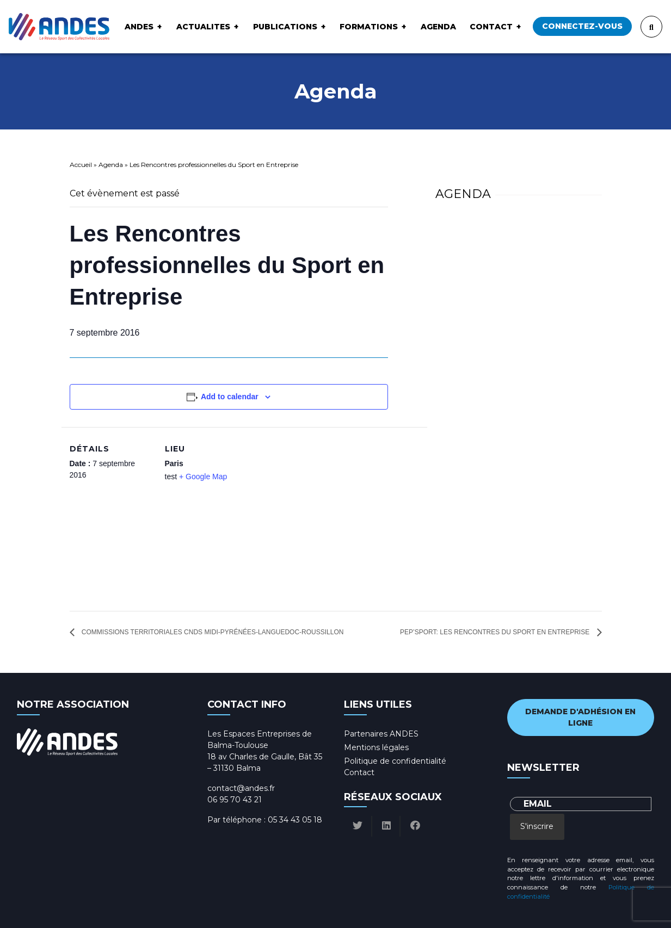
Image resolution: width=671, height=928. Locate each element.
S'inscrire (536, 826)
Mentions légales (376, 747)
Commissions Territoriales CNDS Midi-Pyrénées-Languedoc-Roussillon (212, 632)
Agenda (438, 27)
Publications (285, 27)
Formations (369, 27)
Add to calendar (229, 396)
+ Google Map (203, 476)
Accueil (81, 164)
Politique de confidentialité (395, 761)
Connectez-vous (582, 26)
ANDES (139, 27)
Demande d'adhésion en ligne (580, 717)
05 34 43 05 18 (295, 820)
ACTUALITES (203, 27)
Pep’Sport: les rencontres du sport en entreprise (495, 632)
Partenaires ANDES (381, 734)
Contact (491, 27)
